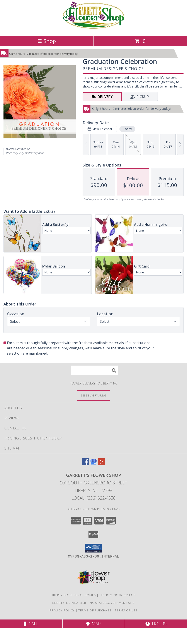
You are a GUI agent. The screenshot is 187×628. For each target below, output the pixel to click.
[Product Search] (94, 370)
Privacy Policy (62, 610)
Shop (46, 41)
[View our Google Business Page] (93, 463)
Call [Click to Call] (31, 624)
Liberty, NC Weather (69, 603)
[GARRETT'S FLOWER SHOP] (93, 29)
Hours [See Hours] (156, 624)
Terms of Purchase (94, 610)
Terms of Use (126, 610)
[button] (93, 548)
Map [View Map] (93, 624)
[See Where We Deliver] (93, 395)
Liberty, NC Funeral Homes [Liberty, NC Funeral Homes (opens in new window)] (73, 595)
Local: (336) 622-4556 (93, 498)
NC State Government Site (112, 603)
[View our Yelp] (101, 463)
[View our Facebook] (85, 463)
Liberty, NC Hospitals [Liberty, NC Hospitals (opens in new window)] (118, 595)
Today (127, 129)
